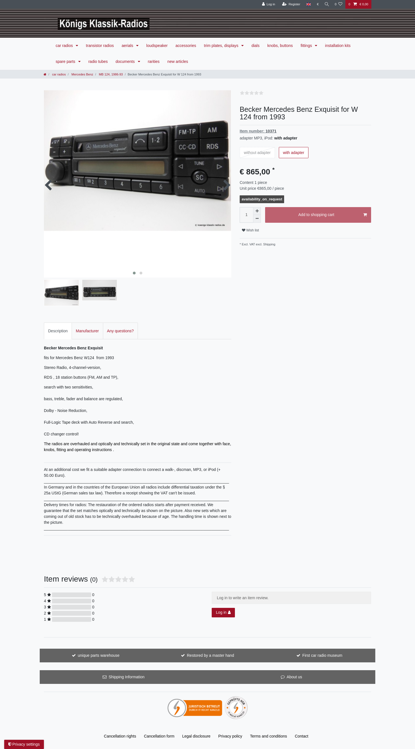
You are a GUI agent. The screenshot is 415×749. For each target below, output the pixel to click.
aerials (128, 45)
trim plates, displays (221, 45)
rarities (154, 61)
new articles (178, 61)
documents (125, 61)
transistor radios (100, 45)
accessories (185, 45)
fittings (307, 45)
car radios (65, 45)
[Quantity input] (246, 215)
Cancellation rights (120, 736)
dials (255, 45)
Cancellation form (159, 736)
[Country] (307, 4)
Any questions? (120, 331)
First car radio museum (322, 655)
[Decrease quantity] (257, 219)
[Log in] (267, 4)
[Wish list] (338, 4)
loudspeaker (157, 45)
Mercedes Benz (81, 74)
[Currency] (316, 4)
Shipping (268, 244)
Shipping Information (126, 677)
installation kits (337, 45)
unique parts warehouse (98, 655)
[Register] (290, 4)
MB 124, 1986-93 (110, 74)
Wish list (250, 230)
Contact (301, 736)
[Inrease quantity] (257, 211)
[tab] (58, 331)
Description (58, 331)
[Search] (326, 4)
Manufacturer (87, 331)
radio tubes (98, 61)
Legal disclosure (196, 736)
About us (294, 677)
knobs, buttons (280, 45)
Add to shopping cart (332, 214)
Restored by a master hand (210, 655)
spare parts (66, 61)
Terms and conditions (268, 736)
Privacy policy (230, 736)
